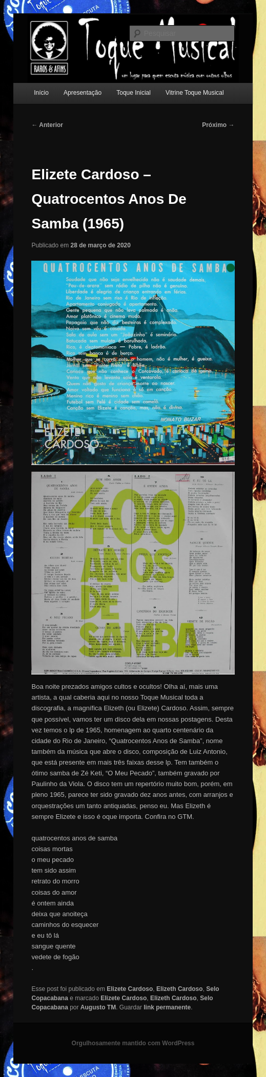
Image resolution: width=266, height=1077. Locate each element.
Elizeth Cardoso (179, 988)
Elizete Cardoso (130, 988)
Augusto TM (98, 1007)
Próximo (218, 125)
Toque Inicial (133, 92)
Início (41, 92)
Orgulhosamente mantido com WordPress (133, 1043)
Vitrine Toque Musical (195, 92)
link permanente (167, 1007)
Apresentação (82, 92)
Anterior (47, 125)
